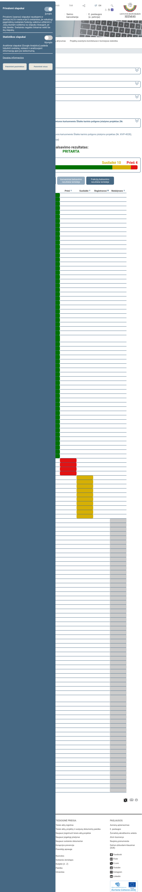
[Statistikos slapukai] (48, 37)
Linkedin (117, 874)
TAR (71, 5)
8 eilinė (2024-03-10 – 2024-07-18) (20, 84)
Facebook (117, 852)
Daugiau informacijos (13, 57)
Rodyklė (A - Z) (62, 862)
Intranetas (60, 870)
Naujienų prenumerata (119, 839)
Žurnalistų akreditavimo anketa (123, 831)
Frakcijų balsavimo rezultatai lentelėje (100, 180)
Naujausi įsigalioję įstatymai (68, 835)
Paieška (59, 866)
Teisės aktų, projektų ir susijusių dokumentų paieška (78, 827)
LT (96, 5)
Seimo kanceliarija (72, 15)
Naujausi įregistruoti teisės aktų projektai (73, 831)
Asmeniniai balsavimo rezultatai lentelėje (71, 180)
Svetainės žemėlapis (64, 858)
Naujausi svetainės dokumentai (69, 839)
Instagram (117, 870)
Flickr (115, 857)
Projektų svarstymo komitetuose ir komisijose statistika (94, 41)
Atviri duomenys (117, 835)
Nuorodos (60, 854)
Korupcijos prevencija (65, 843)
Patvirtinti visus (41, 67)
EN (100, 5)
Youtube (116, 866)
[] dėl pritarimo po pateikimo (63, 122)
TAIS (57, 5)
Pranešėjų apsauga (64, 847)
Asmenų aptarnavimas (119, 823)
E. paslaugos (115, 827)
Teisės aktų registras (65, 823)
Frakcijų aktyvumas (57, 41)
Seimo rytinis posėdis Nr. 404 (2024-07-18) (24, 97)
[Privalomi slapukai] (48, 9)
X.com (116, 861)
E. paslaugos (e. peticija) (95, 15)
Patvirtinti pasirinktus (14, 67)
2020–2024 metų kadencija (16, 70)
